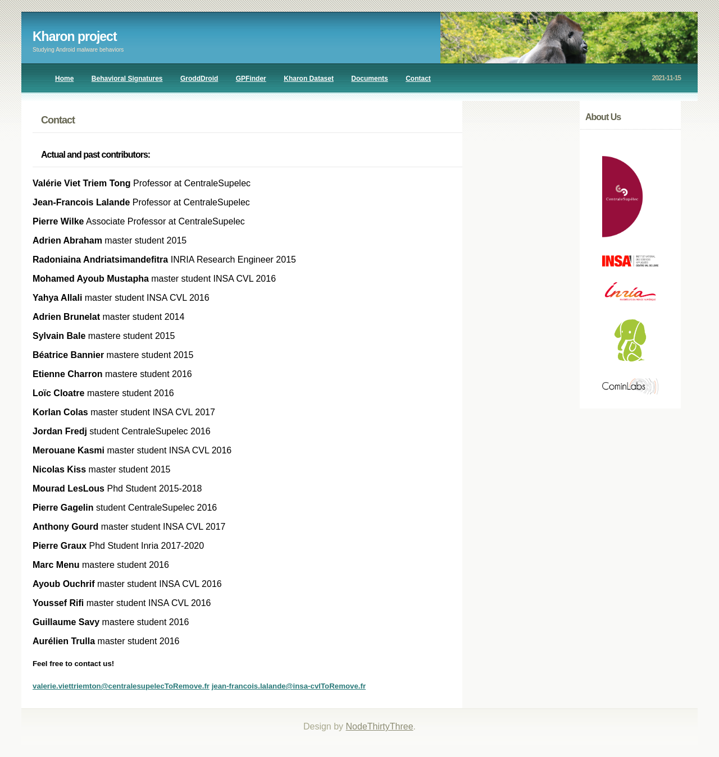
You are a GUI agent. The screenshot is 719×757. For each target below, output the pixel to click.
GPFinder (251, 78)
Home (64, 78)
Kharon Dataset (309, 78)
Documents (369, 78)
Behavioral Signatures (127, 78)
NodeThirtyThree (379, 726)
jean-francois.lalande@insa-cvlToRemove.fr (289, 686)
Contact (418, 78)
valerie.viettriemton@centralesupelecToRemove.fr (121, 686)
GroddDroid (199, 78)
